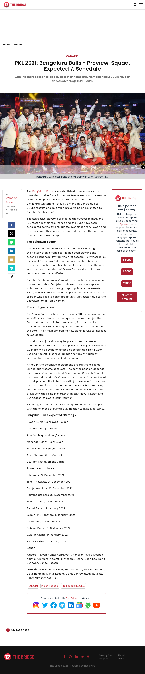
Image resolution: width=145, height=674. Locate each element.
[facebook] (11, 225)
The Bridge (72, 598)
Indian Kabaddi (49, 586)
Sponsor (124, 224)
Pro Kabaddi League (73, 586)
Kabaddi (72, 56)
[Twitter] (11, 233)
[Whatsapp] (11, 242)
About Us (123, 655)
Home (7, 44)
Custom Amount (127, 297)
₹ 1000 (127, 283)
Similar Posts (20, 630)
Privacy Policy (107, 655)
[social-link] (11, 276)
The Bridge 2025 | (60, 665)
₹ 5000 (126, 260)
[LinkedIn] (11, 251)
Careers (119, 658)
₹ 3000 (126, 271)
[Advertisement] (72, 30)
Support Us (105, 658)
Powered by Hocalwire (82, 665)
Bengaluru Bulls (42, 191)
